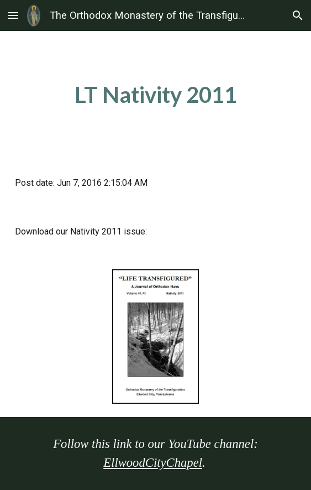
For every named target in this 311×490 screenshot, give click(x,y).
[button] (13, 15)
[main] (155, 94)
